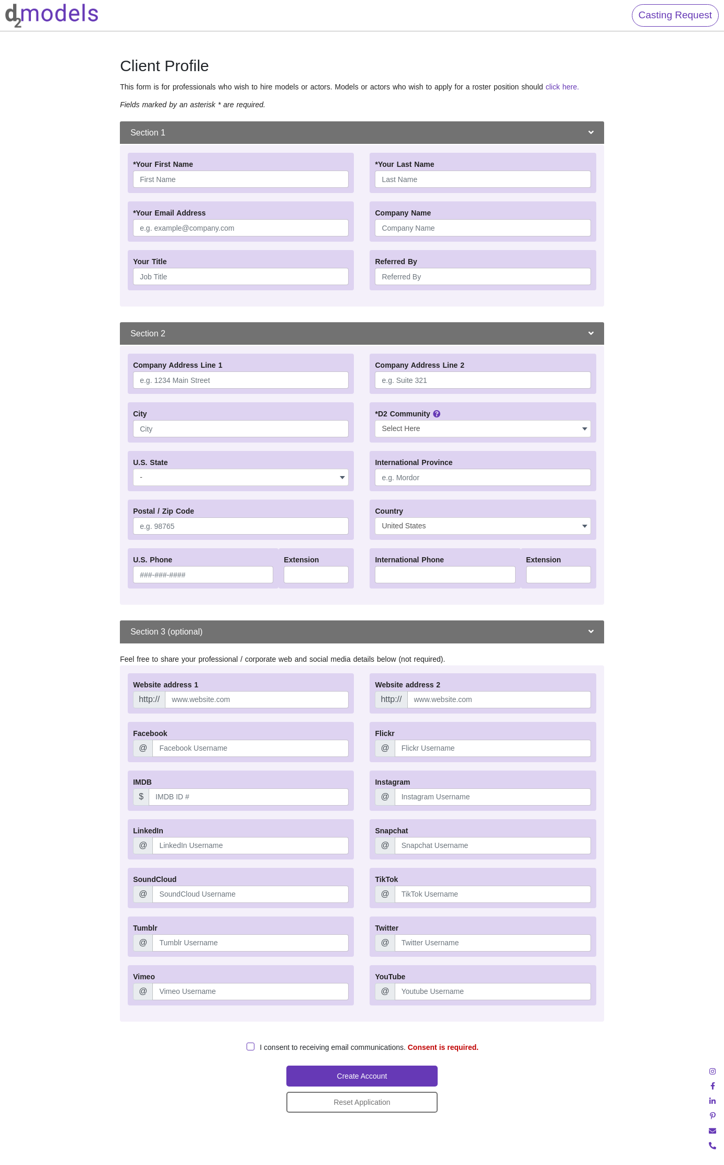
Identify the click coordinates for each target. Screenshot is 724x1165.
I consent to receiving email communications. (369, 1047)
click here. (561, 87)
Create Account (362, 1076)
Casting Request (675, 14)
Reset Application (361, 1102)
